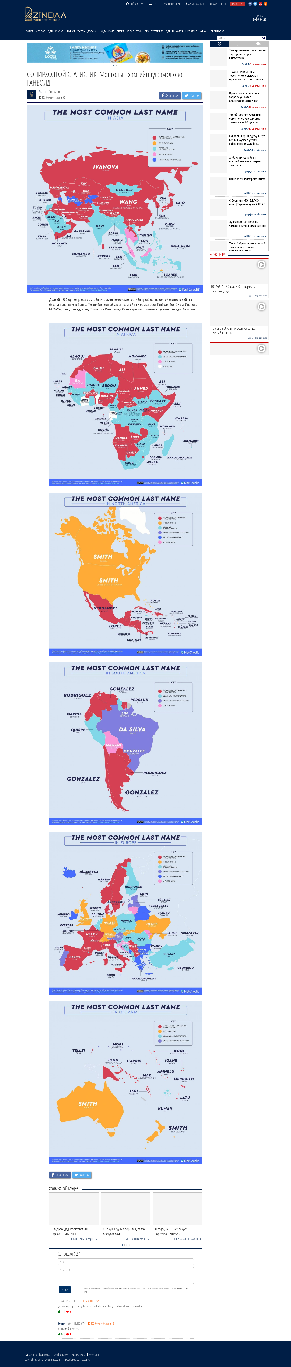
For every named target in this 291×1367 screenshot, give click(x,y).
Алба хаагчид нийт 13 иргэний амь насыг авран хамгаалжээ (238, 161)
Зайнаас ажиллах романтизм (238, 179)
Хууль (81, 31)
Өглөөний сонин (171, 4)
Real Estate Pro (154, 31)
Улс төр (40, 31)
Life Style (191, 31)
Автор (42, 91)
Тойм (139, 31)
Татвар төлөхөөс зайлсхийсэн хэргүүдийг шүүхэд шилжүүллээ (238, 54)
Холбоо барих (61, 1355)
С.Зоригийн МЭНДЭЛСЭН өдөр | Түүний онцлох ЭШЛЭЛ (238, 202)
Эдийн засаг (55, 31)
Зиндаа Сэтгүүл (217, 4)
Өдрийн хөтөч (174, 31)
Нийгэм (70, 31)
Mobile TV (237, 4)
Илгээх (64, 1290)
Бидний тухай (78, 1355)
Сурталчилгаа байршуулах (37, 1355)
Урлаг (130, 31)
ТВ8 (152, 4)
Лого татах (94, 1355)
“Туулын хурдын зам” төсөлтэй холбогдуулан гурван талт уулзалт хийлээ (238, 76)
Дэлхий (91, 31)
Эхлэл (29, 31)
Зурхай (203, 31)
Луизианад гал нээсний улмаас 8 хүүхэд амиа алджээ (238, 224)
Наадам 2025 (106, 31)
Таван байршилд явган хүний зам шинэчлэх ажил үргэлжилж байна (238, 247)
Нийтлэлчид (134, 4)
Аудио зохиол (195, 4)
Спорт (120, 31)
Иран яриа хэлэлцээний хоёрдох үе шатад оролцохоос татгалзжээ (238, 97)
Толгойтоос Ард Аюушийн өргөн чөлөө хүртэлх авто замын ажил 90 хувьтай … (238, 118)
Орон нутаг (217, 31)
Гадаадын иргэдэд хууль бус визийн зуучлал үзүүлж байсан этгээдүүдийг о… (238, 140)
